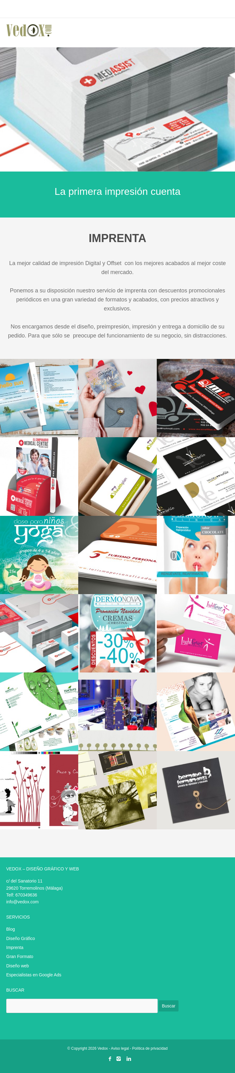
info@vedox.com (22, 901)
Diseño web (17, 965)
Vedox (102, 1048)
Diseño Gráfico (20, 938)
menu (222, 10)
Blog (10, 929)
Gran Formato (19, 956)
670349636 (26, 894)
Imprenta (14, 947)
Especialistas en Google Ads (33, 974)
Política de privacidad (150, 1048)
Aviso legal (120, 1048)
